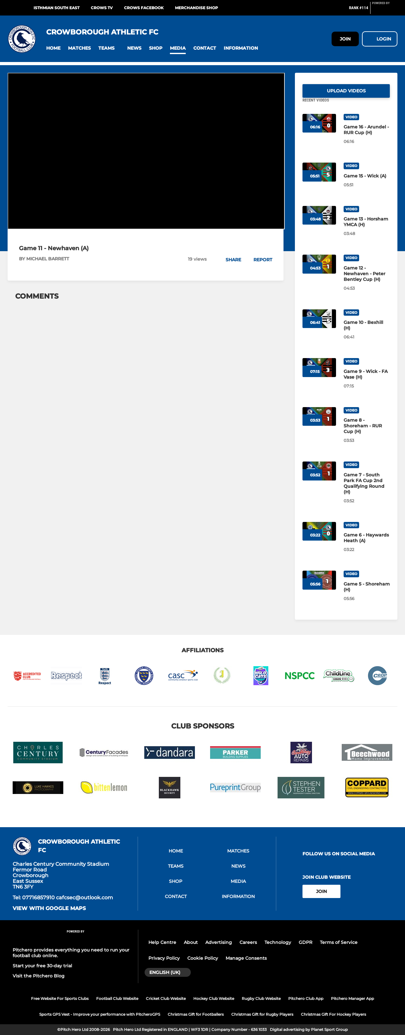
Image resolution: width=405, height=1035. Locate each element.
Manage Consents (246, 958)
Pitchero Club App (305, 998)
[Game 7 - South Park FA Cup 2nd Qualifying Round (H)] (367, 491)
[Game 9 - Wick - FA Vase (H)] (367, 381)
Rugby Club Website (261, 998)
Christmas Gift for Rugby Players (262, 1014)
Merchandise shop (196, 7)
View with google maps (49, 908)
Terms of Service (339, 942)
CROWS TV (102, 7)
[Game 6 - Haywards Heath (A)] (367, 545)
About (191, 942)
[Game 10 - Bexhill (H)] (367, 332)
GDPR (305, 942)
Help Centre (162, 942)
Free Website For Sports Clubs (60, 998)
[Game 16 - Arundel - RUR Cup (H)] (367, 137)
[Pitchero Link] (384, 10)
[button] (53, 48)
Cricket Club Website (166, 998)
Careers (248, 942)
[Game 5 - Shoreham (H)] (367, 594)
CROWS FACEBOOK (144, 7)
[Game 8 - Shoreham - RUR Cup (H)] (367, 433)
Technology (278, 942)
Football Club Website (117, 998)
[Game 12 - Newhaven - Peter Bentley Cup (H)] (367, 281)
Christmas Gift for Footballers (196, 1014)
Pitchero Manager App (352, 998)
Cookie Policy (202, 958)
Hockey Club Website (213, 998)
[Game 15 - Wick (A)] (367, 183)
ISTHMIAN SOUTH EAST (56, 7)
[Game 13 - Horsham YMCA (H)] (367, 229)
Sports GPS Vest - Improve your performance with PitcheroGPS (99, 1014)
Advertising (218, 942)
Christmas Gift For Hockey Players (333, 1014)
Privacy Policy (164, 958)
